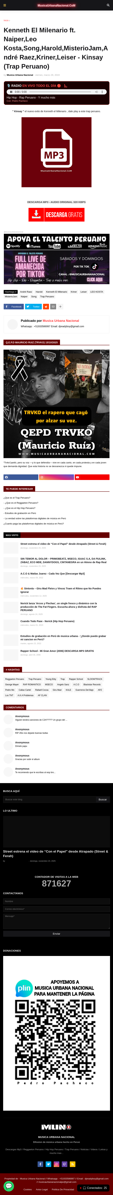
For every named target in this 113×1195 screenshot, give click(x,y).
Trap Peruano (47, 296)
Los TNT (9, 695)
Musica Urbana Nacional (61, 321)
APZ (100, 690)
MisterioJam (11, 296)
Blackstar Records (92, 684)
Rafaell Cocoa (41, 690)
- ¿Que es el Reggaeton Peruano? (20, 503)
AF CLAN (42, 695)
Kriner (74, 291)
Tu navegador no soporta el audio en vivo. (57, 91)
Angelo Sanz (63, 684)
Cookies (27, 1189)
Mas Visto (12, 535)
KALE (68, 690)
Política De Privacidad (63, 1189)
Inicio (6, 20)
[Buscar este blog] (50, 799)
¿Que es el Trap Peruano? (16, 497)
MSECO (49, 684)
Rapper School (76, 679)
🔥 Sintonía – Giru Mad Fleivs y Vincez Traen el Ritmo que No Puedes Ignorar (60, 590)
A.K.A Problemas (26, 695)
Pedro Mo (9, 690)
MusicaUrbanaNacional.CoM (56, 5)
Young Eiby (50, 679)
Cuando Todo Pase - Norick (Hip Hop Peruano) (47, 621)
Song (33, 296)
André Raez (19, 20)
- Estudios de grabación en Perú (19, 513)
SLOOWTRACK (94, 679)
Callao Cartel (25, 690)
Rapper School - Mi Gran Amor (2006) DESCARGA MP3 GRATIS (57, 651)
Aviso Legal (42, 1189)
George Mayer (12, 684)
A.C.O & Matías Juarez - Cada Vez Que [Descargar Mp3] (52, 573)
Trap (63, 679)
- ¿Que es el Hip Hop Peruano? (19, 508)
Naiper (24, 296)
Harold (39, 291)
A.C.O (76, 684)
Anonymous (22, 716)
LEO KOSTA (96, 291)
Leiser (83, 291)
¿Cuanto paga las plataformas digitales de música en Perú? (33, 523)
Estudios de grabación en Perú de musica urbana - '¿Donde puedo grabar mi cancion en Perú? (63, 638)
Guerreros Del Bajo (85, 690)
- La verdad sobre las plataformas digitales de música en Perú (34, 518)
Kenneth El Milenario (56, 291)
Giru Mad (57, 690)
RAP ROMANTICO (32, 684)
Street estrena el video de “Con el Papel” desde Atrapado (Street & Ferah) (63, 543)
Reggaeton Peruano (14, 679)
